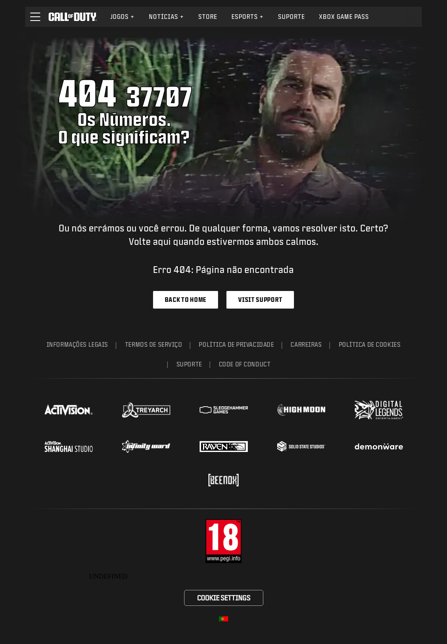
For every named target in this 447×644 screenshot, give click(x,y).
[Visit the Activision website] (68, 410)
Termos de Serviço (153, 344)
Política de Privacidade (236, 344)
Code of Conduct (244, 364)
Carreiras (306, 344)
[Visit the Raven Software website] (224, 446)
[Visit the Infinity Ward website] (146, 446)
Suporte (189, 364)
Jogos (122, 16)
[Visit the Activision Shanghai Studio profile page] (68, 446)
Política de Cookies (370, 344)
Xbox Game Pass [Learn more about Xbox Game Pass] (344, 16)
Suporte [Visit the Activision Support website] (291, 16)
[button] (35, 17)
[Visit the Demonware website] (379, 446)
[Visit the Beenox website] (223, 480)
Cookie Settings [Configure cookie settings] (223, 597)
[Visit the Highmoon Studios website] (301, 410)
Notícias (166, 16)
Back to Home (185, 299)
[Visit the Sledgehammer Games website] (224, 409)
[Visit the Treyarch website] (146, 410)
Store (207, 16)
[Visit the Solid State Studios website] (301, 446)
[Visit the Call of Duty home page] (73, 17)
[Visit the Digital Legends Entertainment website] (379, 410)
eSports (247, 16)
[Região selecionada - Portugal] (223, 619)
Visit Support (260, 299)
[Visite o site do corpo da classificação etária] (223, 541)
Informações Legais (77, 344)
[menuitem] (122, 17)
